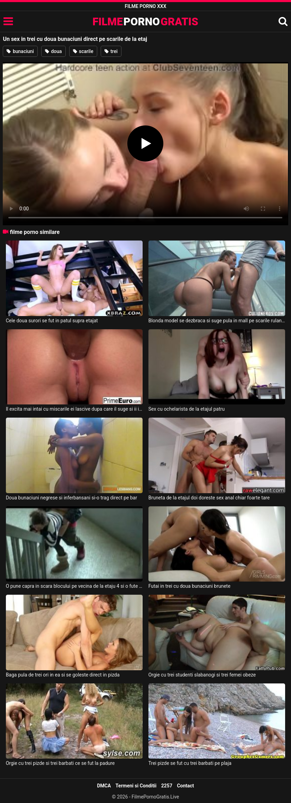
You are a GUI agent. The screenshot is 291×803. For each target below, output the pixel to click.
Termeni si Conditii (136, 785)
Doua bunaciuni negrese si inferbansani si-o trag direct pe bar (71, 497)
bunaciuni (20, 51)
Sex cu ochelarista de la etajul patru (186, 409)
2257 (166, 785)
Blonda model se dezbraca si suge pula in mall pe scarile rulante (216, 320)
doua (53, 51)
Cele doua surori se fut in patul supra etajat (52, 320)
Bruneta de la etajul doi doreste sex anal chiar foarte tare (209, 497)
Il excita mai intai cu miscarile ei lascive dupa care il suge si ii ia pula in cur (74, 409)
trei (111, 51)
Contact (185, 785)
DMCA (104, 785)
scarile (83, 51)
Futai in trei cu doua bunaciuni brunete (189, 586)
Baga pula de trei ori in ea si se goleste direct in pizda (63, 675)
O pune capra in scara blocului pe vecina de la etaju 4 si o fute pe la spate (74, 586)
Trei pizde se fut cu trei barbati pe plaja (189, 763)
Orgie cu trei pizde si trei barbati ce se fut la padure (60, 763)
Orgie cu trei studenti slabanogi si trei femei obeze (202, 675)
